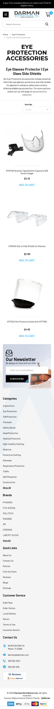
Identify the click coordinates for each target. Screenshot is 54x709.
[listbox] (37, 110)
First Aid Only (9, 508)
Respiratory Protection (13, 466)
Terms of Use (9, 624)
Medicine (7, 449)
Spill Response (10, 476)
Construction (9, 482)
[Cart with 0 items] (48, 14)
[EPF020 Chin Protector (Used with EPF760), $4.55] (27, 294)
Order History (9, 608)
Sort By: (28, 104)
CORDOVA (7, 529)
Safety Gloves (9, 427)
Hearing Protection (12, 438)
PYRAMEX (8, 502)
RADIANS (7, 518)
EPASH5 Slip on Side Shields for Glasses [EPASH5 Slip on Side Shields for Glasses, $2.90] (27, 246)
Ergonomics (8, 406)
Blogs (5, 582)
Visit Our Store (10, 571)
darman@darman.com (18, 655)
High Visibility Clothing (13, 444)
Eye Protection (10, 411)
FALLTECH (8, 513)
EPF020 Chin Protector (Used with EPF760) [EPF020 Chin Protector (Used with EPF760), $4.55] (27, 321)
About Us (7, 555)
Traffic (6, 471)
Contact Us (8, 560)
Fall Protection (10, 416)
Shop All (7, 487)
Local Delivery (9, 613)
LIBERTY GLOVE (11, 535)
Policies (6, 566)
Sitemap (7, 588)
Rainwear (7, 460)
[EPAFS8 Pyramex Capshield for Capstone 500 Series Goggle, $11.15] (27, 143)
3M (4, 524)
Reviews (7, 577)
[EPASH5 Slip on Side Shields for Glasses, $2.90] (27, 218)
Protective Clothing (12, 455)
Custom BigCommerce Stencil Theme (22, 698)
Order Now (8, 602)
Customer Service (11, 630)
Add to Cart (27, 184)
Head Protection (10, 433)
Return (6, 619)
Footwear (7, 422)
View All (7, 540)
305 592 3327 (14, 661)
